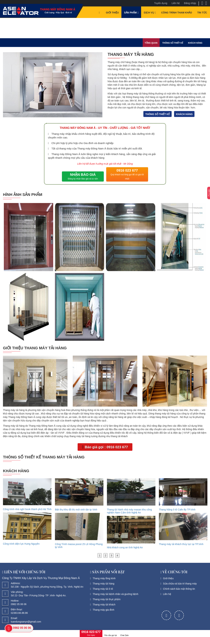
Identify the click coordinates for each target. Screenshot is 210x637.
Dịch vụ (149, 12)
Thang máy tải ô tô (103, 588)
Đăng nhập (190, 3)
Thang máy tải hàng (103, 583)
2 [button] (105, 555)
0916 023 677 (127, 174)
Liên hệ (176, 3)
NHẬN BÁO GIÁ (83, 177)
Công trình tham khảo (176, 12)
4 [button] (117, 555)
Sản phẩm (130, 12)
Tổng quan (151, 43)
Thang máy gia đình (103, 609)
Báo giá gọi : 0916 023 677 (105, 447)
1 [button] (99, 555)
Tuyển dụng (160, 3)
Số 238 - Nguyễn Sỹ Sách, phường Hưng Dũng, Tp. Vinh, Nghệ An (47, 586)
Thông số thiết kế (172, 43)
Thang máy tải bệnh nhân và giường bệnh (115, 594)
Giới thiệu (112, 12)
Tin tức (202, 12)
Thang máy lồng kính (104, 578)
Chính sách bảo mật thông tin (179, 588)
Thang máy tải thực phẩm (107, 599)
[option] (27, 512)
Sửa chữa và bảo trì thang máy (180, 583)
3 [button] (111, 555)
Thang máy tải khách (104, 604)
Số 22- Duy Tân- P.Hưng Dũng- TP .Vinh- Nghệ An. (38, 595)
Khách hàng (195, 43)
